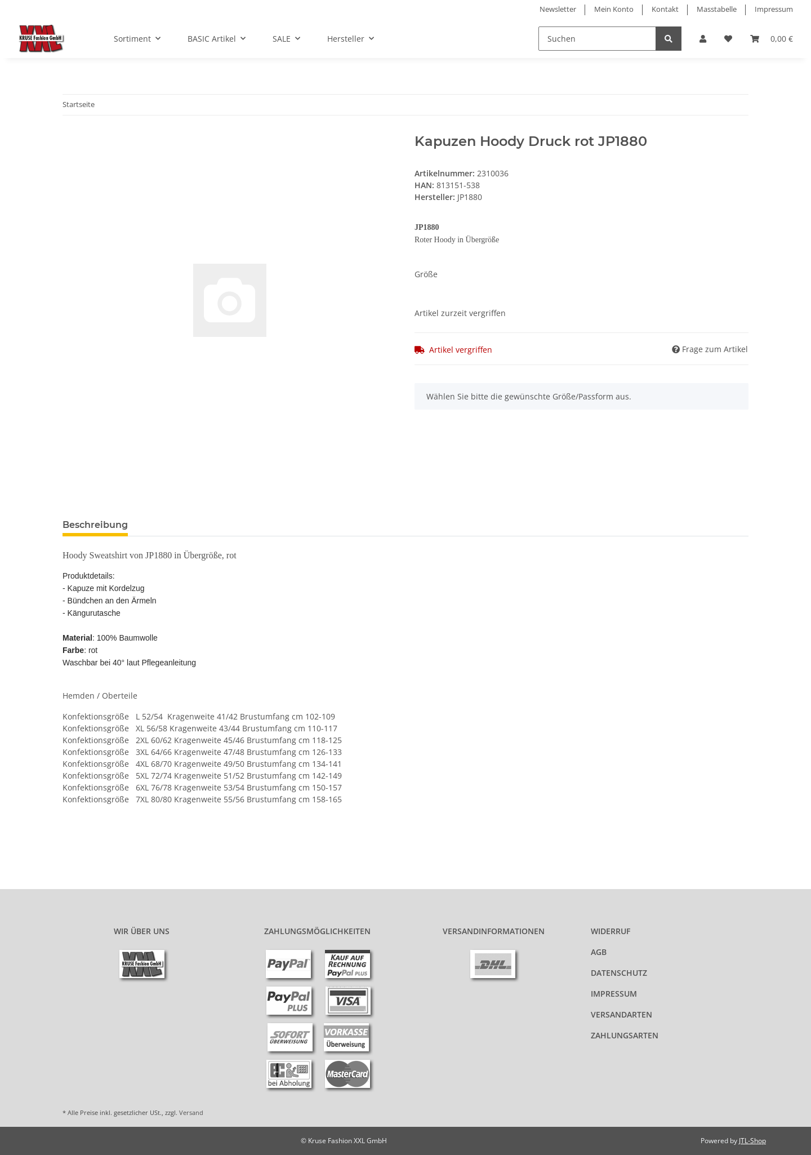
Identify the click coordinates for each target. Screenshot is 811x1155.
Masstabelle (717, 9)
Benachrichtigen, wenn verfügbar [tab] (225, 524)
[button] (702, 38)
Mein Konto (614, 9)
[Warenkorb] (771, 38)
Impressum (774, 9)
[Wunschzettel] (728, 38)
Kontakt (665, 9)
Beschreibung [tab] (95, 524)
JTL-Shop (752, 1140)
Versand (191, 1112)
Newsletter (558, 9)
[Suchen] (597, 38)
